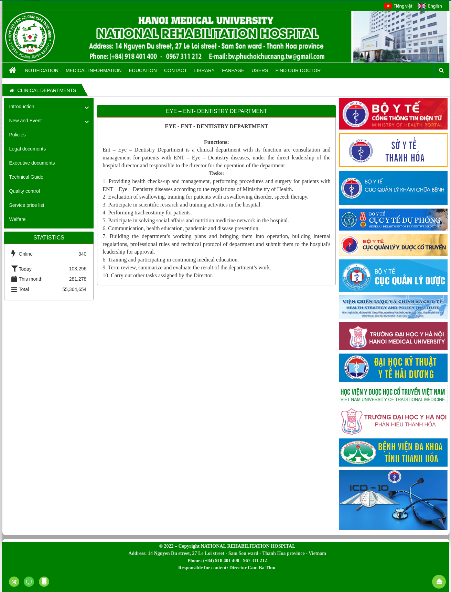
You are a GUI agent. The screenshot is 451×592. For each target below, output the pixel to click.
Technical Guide (26, 177)
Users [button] (259, 70)
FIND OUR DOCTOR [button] (298, 70)
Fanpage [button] (233, 70)
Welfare (17, 219)
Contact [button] (175, 70)
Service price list (26, 205)
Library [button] (204, 70)
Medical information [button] (94, 70)
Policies (17, 134)
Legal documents (27, 149)
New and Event (25, 120)
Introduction (21, 106)
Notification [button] (41, 70)
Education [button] (143, 70)
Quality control (24, 191)
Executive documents (32, 163)
